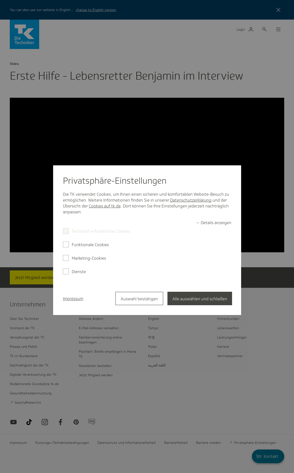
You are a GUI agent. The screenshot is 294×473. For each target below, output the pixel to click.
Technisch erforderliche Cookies (101, 231)
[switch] (213, 223)
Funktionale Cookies (90, 244)
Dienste (79, 271)
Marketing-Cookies (89, 258)
